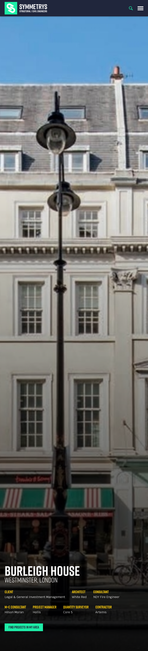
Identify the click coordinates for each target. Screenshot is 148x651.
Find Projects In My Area (23, 627)
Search (131, 8)
